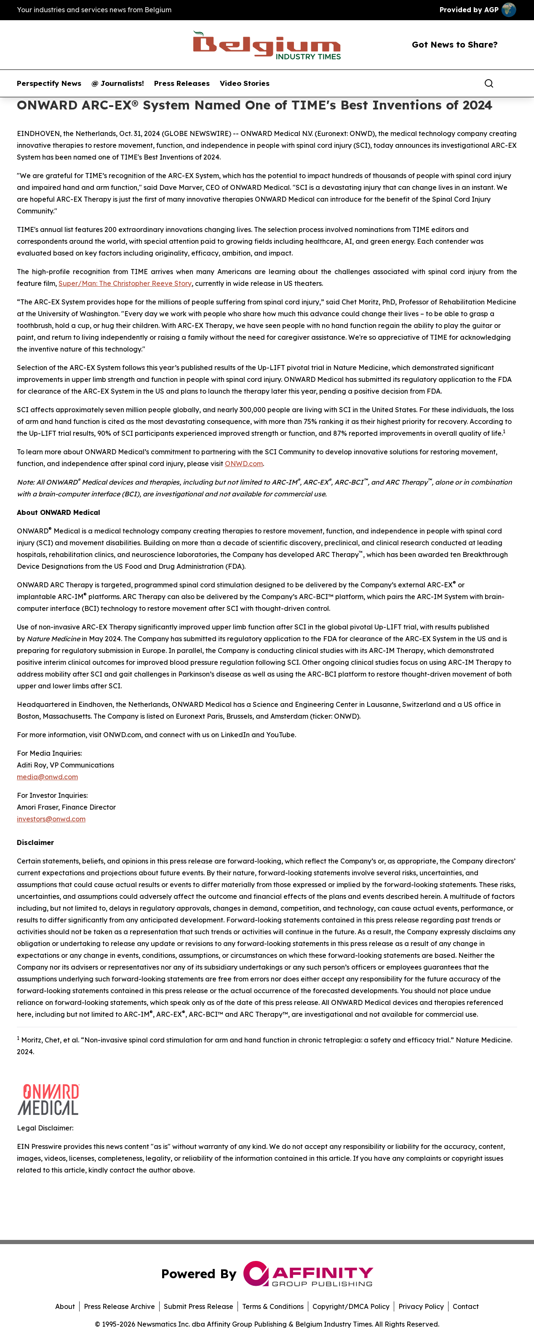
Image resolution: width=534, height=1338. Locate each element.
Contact (466, 1306)
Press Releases (182, 83)
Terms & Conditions (273, 1306)
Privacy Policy (421, 1306)
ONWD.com (244, 463)
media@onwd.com (47, 777)
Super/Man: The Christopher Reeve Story (125, 283)
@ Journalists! (117, 83)
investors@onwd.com (51, 819)
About (65, 1306)
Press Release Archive (119, 1306)
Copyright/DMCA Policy (351, 1306)
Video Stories (245, 83)
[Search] (489, 83)
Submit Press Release (198, 1306)
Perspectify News (49, 83)
